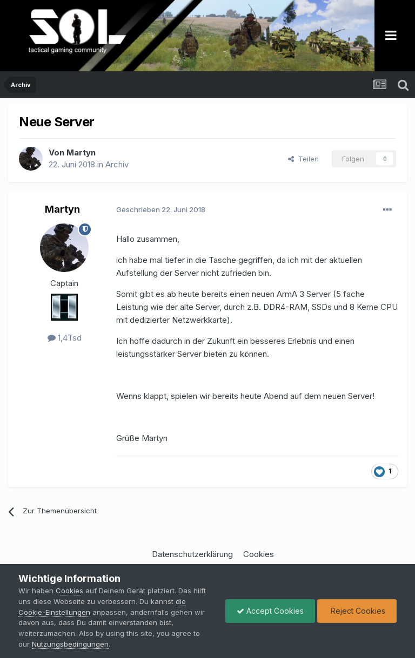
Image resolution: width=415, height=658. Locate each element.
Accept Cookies (270, 610)
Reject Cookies (357, 610)
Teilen (303, 158)
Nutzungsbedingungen (70, 644)
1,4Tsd (65, 338)
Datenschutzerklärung (192, 554)
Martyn (81, 152)
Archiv (117, 164)
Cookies (258, 554)
